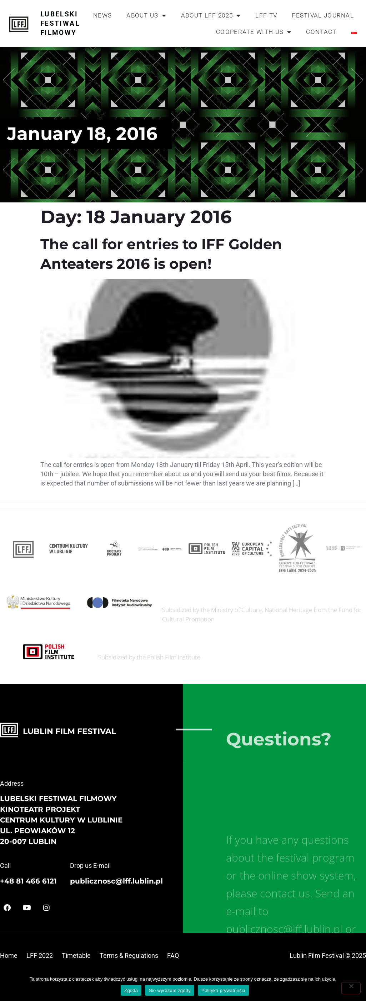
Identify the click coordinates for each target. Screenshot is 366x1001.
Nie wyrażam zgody (170, 990)
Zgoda (131, 990)
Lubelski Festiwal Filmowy (60, 23)
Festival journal (323, 15)
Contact (321, 31)
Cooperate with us (253, 32)
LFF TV (266, 15)
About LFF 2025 (211, 15)
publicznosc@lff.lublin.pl (116, 881)
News (102, 15)
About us (146, 15)
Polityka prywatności (223, 990)
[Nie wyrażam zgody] (351, 988)
